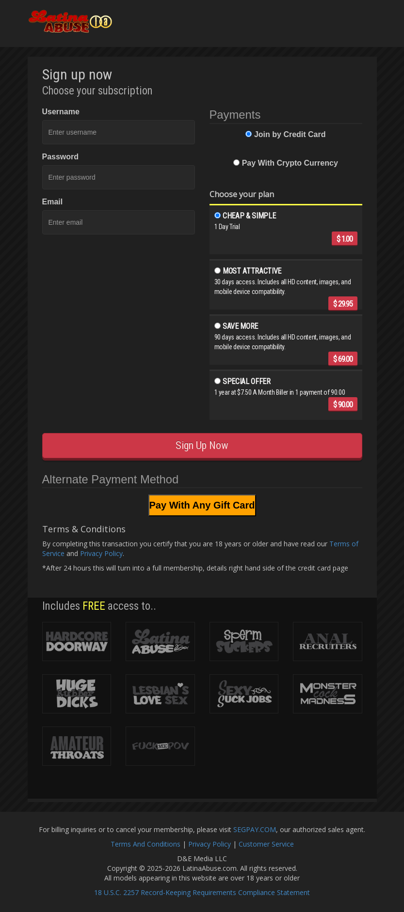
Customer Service (266, 844)
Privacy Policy (101, 553)
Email (52, 202)
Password (60, 157)
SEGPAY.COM (254, 829)
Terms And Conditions (145, 844)
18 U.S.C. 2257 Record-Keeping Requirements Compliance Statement (202, 892)
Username (61, 112)
